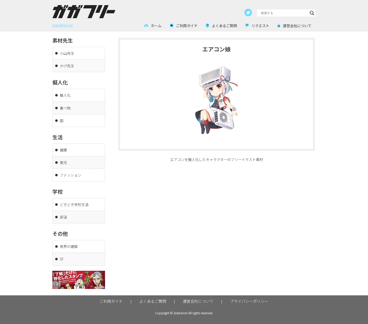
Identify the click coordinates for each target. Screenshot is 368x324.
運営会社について (198, 301)
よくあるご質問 (152, 301)
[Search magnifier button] (312, 13)
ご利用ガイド (111, 301)
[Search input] (284, 13)
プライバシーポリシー (249, 301)
